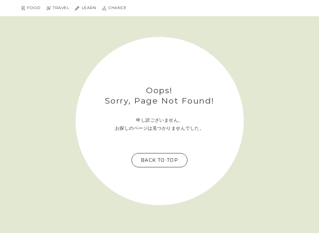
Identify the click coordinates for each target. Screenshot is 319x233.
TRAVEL (57, 8)
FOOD (30, 8)
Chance (114, 8)
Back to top (159, 160)
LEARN (85, 8)
